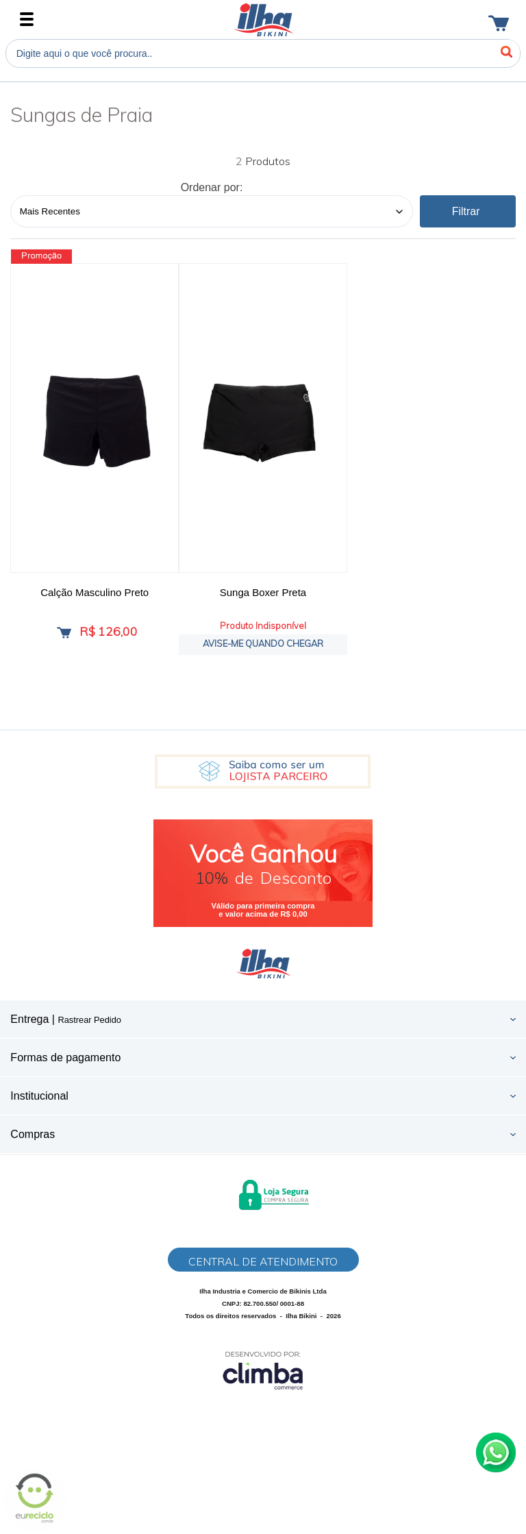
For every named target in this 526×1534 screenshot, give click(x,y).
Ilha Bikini (263, 19)
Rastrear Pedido (89, 1020)
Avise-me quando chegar (263, 643)
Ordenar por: (212, 187)
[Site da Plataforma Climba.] (263, 1370)
